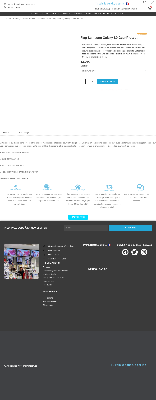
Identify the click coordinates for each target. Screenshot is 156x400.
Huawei (78, 14)
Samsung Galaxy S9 (47, 18)
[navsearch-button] (144, 2)
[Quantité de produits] (87, 82)
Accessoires (118, 14)
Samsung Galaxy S (29, 18)
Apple (45, 14)
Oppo (106, 14)
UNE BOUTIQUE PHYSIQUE (78, 189)
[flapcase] (21, 299)
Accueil (35, 14)
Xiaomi (87, 14)
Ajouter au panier (108, 82)
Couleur (84, 66)
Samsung (66, 14)
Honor (97, 14)
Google (55, 14)
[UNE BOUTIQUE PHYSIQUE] (78, 185)
